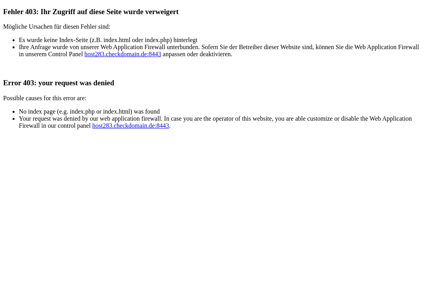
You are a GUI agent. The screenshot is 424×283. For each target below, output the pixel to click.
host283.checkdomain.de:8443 (122, 54)
